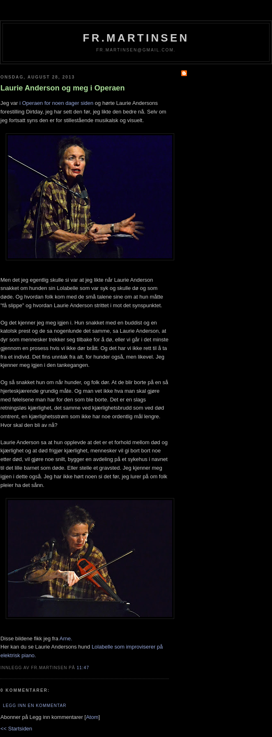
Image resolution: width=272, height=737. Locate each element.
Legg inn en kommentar (34, 705)
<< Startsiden (16, 728)
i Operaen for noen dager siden (56, 103)
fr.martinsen (136, 38)
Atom (92, 717)
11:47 (83, 667)
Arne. (66, 638)
